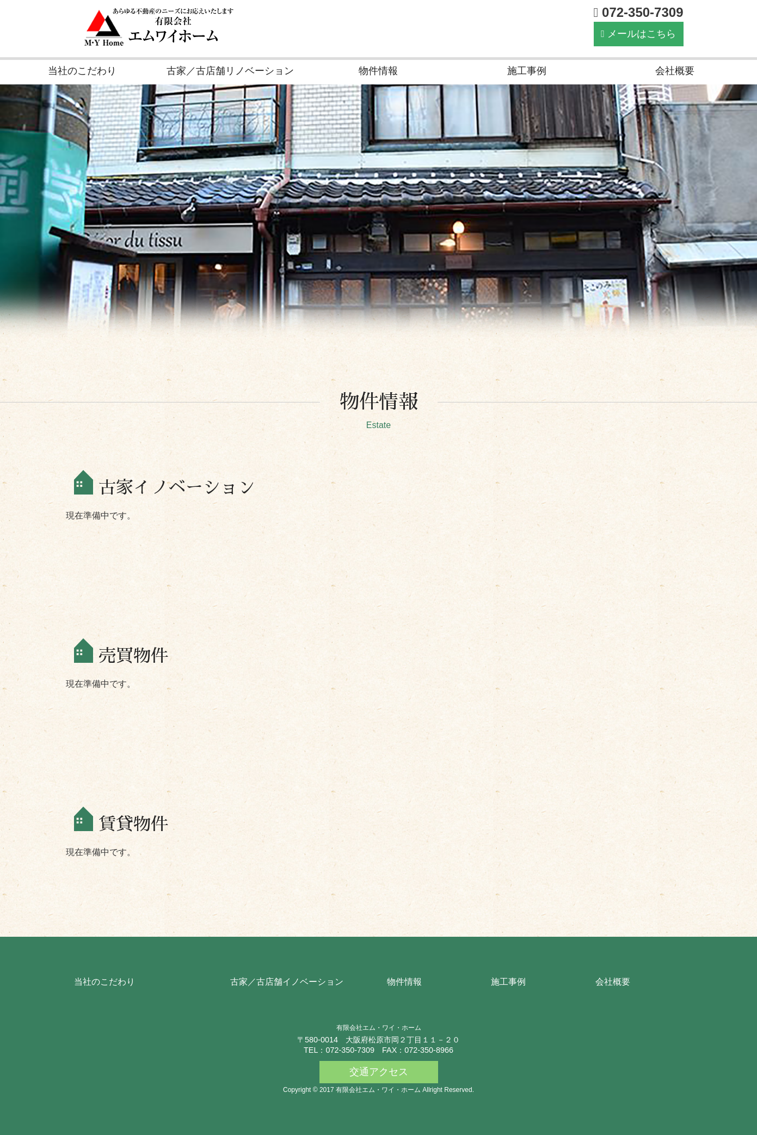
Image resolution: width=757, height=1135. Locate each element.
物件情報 (378, 70)
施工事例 (526, 70)
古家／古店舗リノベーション (230, 70)
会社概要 (674, 70)
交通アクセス (378, 1071)
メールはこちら (638, 33)
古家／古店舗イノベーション (286, 981)
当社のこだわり (82, 70)
